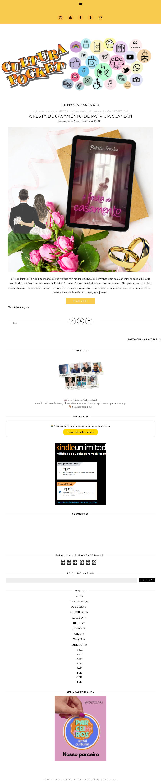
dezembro (77, 601)
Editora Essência (80, 111)
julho (77, 623)
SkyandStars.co (108, 780)
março (78, 639)
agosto (77, 617)
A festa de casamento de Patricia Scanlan (80, 116)
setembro (77, 612)
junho (78, 628)
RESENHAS (121, 111)
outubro (78, 607)
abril (78, 634)
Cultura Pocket (72, 780)
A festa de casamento (45, 111)
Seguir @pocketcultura (80, 432)
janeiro (77, 644)
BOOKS (63, 111)
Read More (80, 301)
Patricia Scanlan (102, 111)
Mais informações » (19, 307)
